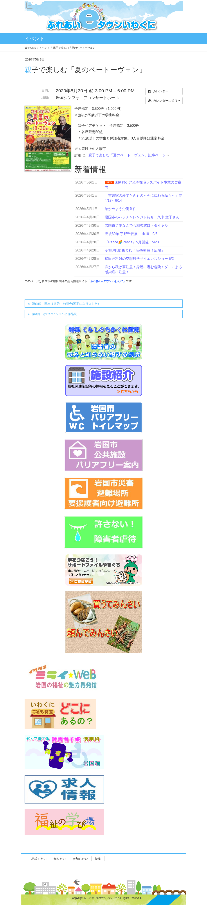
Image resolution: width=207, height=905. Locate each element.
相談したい (39, 858)
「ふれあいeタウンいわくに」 (106, 281)
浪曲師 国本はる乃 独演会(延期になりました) (65, 303)
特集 (98, 858)
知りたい (60, 858)
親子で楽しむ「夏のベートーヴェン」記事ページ (127, 155)
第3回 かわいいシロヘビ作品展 (54, 314)
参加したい (80, 858)
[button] (164, 100)
